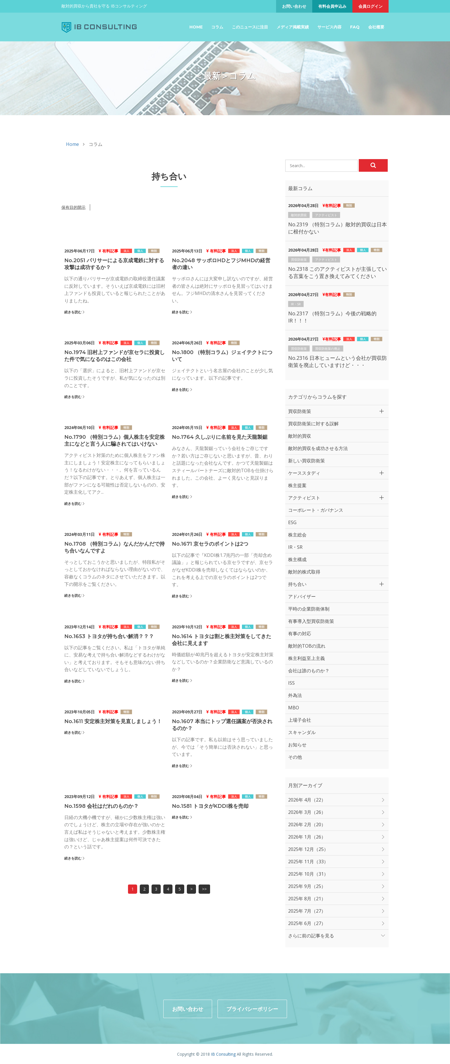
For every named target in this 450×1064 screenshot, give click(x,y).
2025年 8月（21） (307, 898)
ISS (291, 683)
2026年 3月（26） (307, 812)
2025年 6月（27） (307, 923)
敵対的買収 (299, 215)
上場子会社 (299, 720)
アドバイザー (302, 596)
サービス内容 (329, 27)
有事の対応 (299, 633)
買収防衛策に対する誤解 (313, 423)
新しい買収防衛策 (306, 460)
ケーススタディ (304, 473)
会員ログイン (370, 6)
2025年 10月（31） (308, 874)
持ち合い (297, 584)
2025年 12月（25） (308, 849)
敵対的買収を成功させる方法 (318, 448)
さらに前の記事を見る (311, 935)
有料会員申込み (332, 6)
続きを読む (73, 312)
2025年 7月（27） (307, 911)
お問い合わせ (294, 6)
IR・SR (296, 304)
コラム (217, 27)
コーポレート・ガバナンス (315, 510)
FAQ (355, 27)
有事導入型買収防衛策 (311, 621)
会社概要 (376, 27)
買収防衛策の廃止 (327, 348)
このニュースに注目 (250, 27)
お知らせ (297, 744)
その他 (295, 757)
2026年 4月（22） (307, 800)
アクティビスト (326, 215)
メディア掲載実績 (293, 27)
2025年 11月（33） (308, 861)
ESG (292, 522)
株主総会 (297, 535)
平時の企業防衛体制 (308, 609)
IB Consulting (223, 1053)
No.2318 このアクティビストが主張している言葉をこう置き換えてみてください (337, 272)
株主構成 (297, 559)
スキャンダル (302, 732)
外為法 (295, 695)
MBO (293, 707)
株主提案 (297, 485)
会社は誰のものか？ (308, 670)
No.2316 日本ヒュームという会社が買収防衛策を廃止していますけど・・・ (337, 361)
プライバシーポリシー (252, 1008)
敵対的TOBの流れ (306, 646)
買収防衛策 (299, 259)
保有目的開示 (73, 207)
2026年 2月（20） (307, 824)
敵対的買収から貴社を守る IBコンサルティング (104, 6)
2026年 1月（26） (307, 837)
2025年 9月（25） (307, 886)
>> (204, 889)
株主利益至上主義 (306, 658)
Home (196, 27)
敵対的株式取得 (304, 572)
